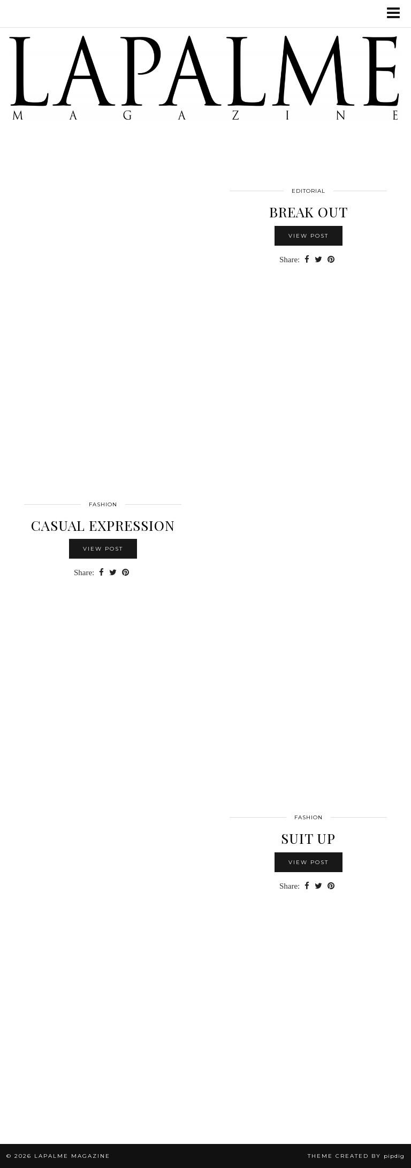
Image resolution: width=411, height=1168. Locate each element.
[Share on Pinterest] (331, 260)
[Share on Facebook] (307, 260)
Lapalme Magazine (72, 1156)
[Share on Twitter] (318, 260)
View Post (308, 235)
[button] (396, 14)
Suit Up (308, 838)
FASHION (103, 504)
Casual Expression (103, 525)
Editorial (308, 190)
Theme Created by (356, 1156)
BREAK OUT (308, 211)
